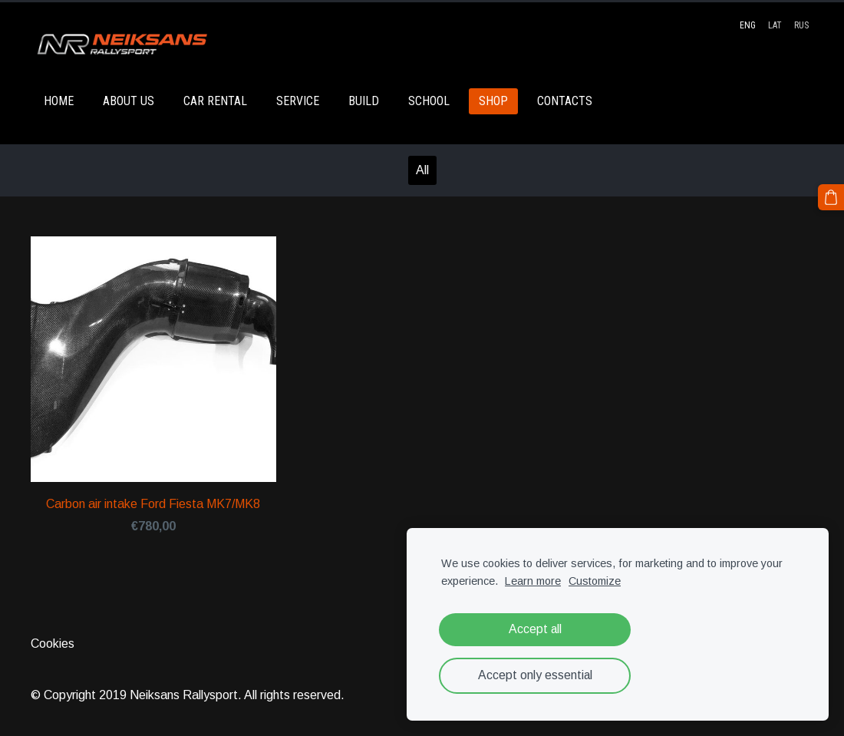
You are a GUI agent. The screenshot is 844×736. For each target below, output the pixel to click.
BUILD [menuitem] (363, 101)
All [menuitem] (422, 170)
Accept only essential (535, 675)
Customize (595, 581)
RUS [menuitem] (801, 25)
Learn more (533, 581)
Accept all (535, 628)
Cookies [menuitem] (52, 643)
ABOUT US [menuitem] (128, 101)
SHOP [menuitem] (493, 101)
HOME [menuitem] (59, 101)
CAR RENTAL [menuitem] (215, 101)
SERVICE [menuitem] (297, 101)
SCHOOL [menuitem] (429, 101)
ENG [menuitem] (748, 25)
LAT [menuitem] (775, 25)
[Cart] (831, 197)
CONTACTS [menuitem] (564, 101)
